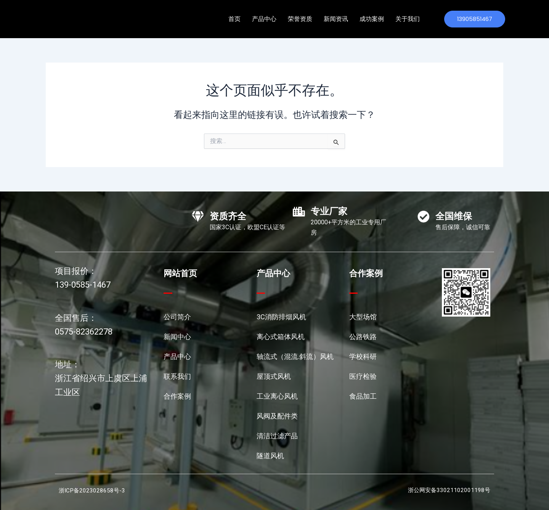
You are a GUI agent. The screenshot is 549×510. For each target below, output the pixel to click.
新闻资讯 (336, 18)
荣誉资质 (300, 18)
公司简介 (177, 317)
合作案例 (177, 396)
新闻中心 (177, 337)
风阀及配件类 (277, 416)
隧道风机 (270, 456)
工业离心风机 (277, 396)
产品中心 (264, 18)
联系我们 (177, 376)
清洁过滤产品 (277, 436)
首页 (234, 18)
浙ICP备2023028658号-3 (93, 490)
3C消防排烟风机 (281, 317)
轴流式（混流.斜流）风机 (295, 356)
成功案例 (372, 18)
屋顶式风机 (274, 376)
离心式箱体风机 (281, 337)
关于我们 (407, 18)
